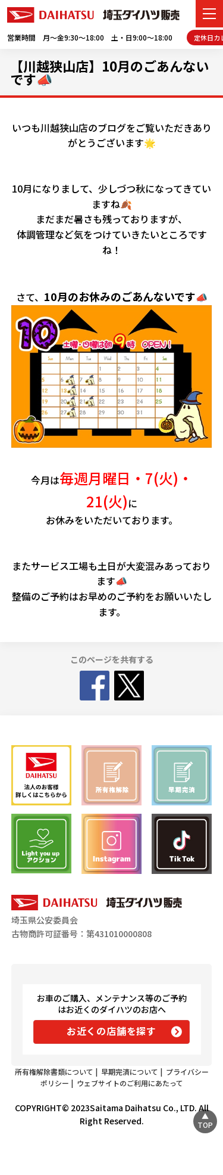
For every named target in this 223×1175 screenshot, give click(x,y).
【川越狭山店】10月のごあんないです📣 (109, 72)
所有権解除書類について (54, 1072)
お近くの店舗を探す (111, 1031)
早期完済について (129, 1072)
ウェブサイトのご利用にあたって (130, 1083)
